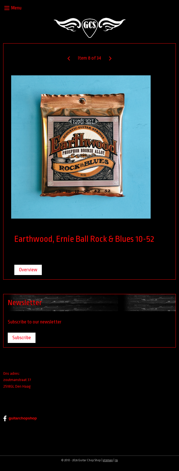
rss (116, 460)
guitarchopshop (20, 418)
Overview (28, 269)
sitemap (108, 460)
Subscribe (21, 337)
